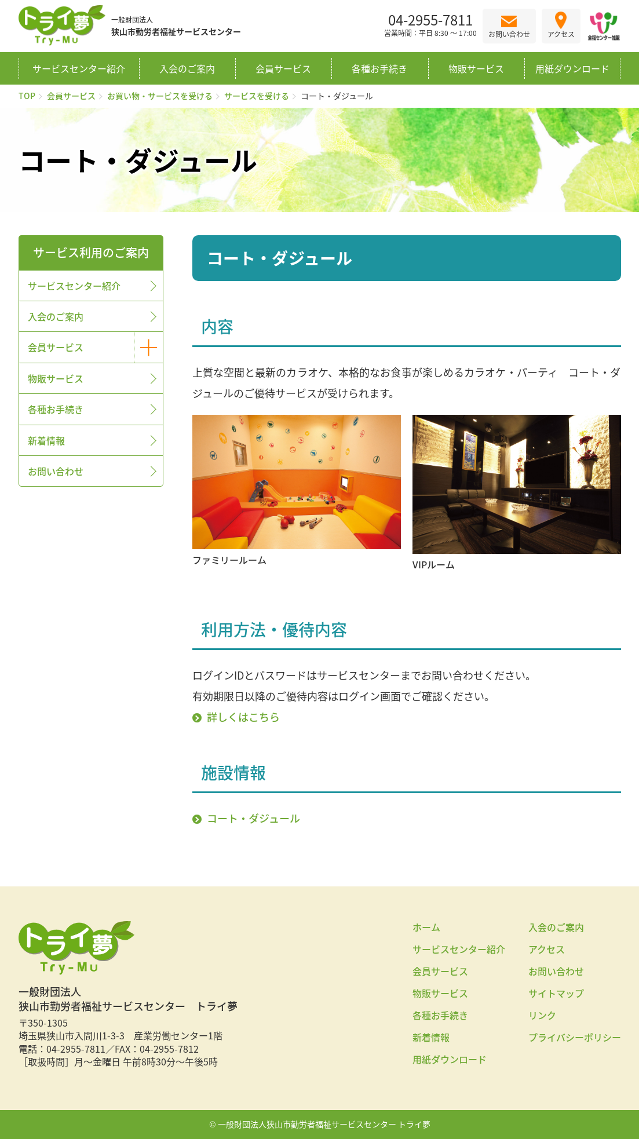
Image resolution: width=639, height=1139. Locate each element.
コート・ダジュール (253, 818)
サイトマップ (556, 993)
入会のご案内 (187, 68)
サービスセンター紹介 (78, 68)
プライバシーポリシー (574, 1037)
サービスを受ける (256, 95)
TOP (27, 95)
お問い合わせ (55, 471)
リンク (542, 1015)
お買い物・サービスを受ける (160, 95)
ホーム (426, 927)
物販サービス (476, 68)
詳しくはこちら (243, 717)
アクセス (546, 949)
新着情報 (46, 440)
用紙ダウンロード (572, 68)
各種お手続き (379, 68)
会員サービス (283, 68)
